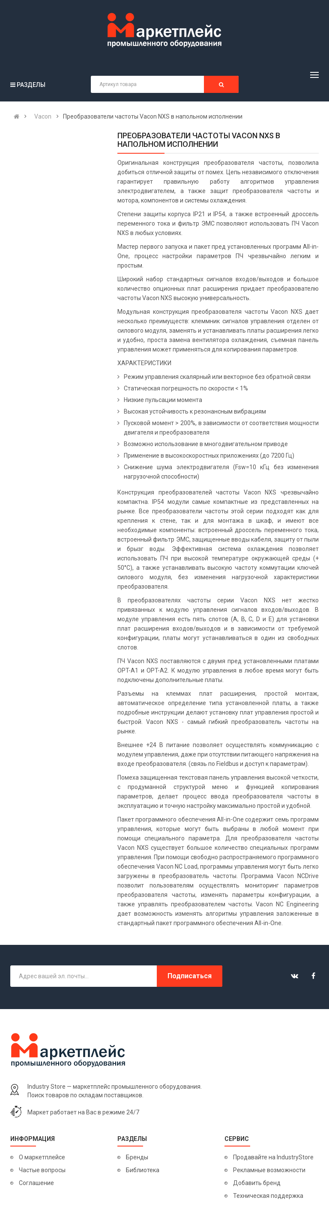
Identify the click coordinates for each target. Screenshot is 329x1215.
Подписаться (189, 976)
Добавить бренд (257, 1182)
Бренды (137, 1157)
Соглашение (36, 1182)
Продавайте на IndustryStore (273, 1157)
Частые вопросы (42, 1170)
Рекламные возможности (269, 1170)
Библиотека (142, 1170)
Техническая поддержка (268, 1195)
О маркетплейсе (42, 1157)
